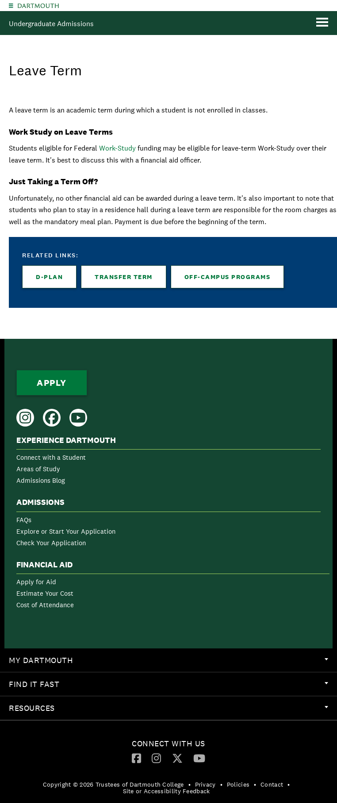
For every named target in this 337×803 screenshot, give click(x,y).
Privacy (205, 784)
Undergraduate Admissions (51, 23)
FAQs (23, 520)
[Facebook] (136, 758)
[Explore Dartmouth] (11, 5)
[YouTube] (199, 758)
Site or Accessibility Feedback (166, 791)
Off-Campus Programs (227, 277)
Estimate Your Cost (44, 593)
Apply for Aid (36, 582)
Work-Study (117, 148)
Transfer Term (124, 277)
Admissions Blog (40, 480)
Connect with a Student (51, 457)
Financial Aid (44, 565)
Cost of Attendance (45, 605)
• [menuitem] (189, 784)
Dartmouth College (38, 6)
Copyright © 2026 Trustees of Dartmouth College (113, 784)
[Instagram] (156, 758)
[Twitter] (177, 758)
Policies (238, 784)
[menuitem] (168, 462)
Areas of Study (38, 469)
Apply (52, 382)
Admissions (40, 502)
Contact (271, 784)
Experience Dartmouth (66, 440)
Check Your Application (51, 543)
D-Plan (49, 277)
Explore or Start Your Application (65, 531)
